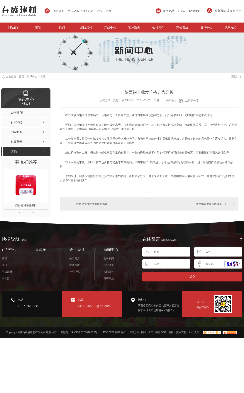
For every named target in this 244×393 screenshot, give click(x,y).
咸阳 (157, 332)
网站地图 (120, 332)
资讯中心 (32, 76)
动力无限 (194, 332)
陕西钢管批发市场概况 (209, 203)
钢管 (4, 258)
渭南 (170, 332)
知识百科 (109, 271)
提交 (192, 276)
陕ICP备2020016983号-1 (85, 332)
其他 (42, 76)
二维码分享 (192, 100)
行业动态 (109, 265)
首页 (21, 76)
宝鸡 (163, 332)
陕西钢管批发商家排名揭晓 (91, 203)
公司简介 (74, 258)
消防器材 (7, 271)
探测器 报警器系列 (26, 205)
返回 (236, 76)
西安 (150, 332)
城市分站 (134, 332)
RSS (106, 332)
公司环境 (74, 271)
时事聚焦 (109, 278)
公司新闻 (109, 258)
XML (111, 332)
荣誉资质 (74, 265)
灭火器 (6, 278)
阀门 (4, 265)
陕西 (143, 332)
